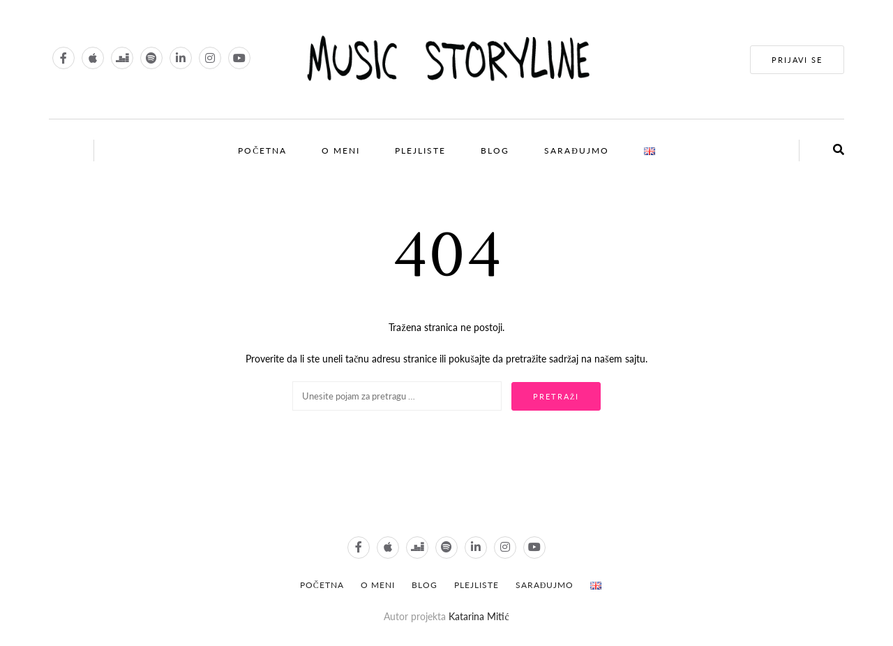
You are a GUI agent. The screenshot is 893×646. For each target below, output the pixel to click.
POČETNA (322, 585)
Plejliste (420, 150)
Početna (262, 150)
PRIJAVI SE (797, 59)
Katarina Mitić (479, 616)
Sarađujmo (576, 150)
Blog (495, 150)
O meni (341, 150)
